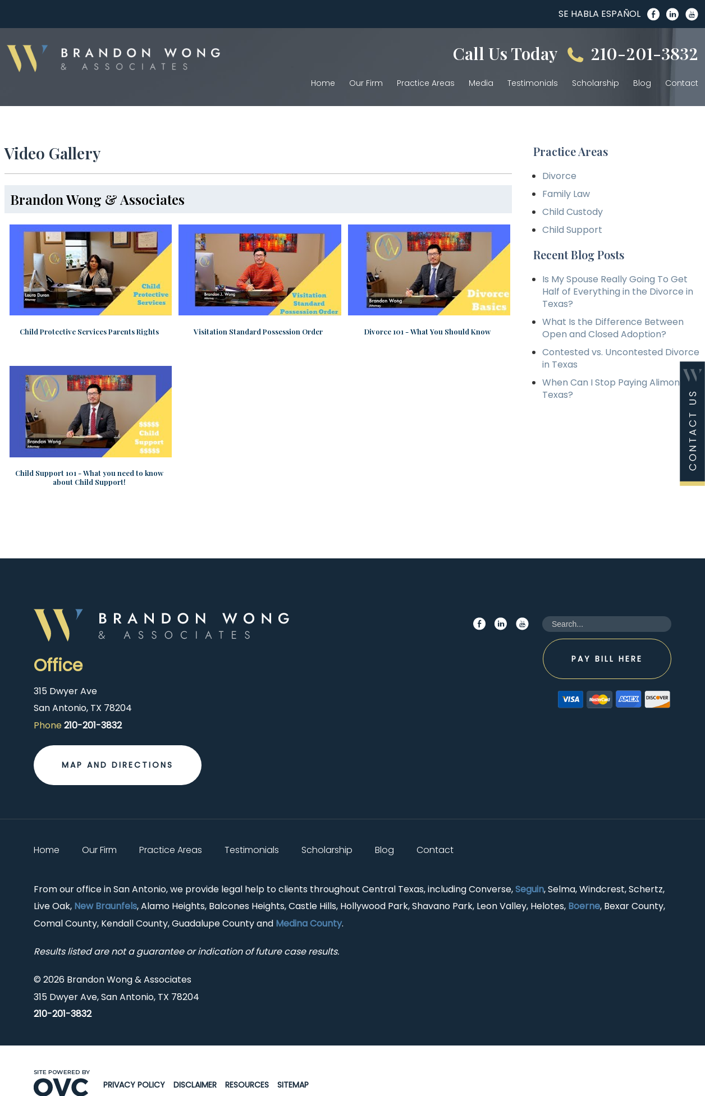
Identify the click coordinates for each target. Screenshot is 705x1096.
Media (481, 83)
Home (323, 83)
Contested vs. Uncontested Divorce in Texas (620, 358)
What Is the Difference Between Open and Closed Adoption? (613, 328)
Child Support (572, 229)
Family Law (566, 193)
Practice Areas (426, 83)
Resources (247, 1065)
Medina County (309, 903)
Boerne (584, 887)
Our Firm (366, 83)
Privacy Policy (134, 1065)
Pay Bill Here (607, 639)
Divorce (559, 175)
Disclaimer (195, 1065)
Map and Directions (117, 745)
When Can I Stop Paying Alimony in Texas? (618, 388)
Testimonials (532, 83)
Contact (681, 83)
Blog (642, 83)
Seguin (529, 869)
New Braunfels (105, 887)
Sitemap (293, 1065)
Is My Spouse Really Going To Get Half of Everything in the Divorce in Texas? (617, 291)
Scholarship (595, 83)
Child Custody (572, 211)
